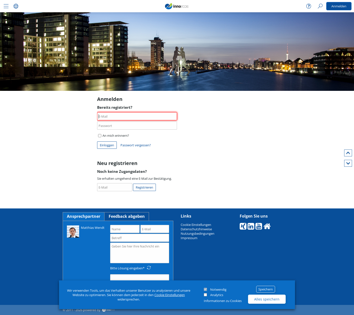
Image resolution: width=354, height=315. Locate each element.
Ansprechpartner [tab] (83, 216)
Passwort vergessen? (135, 145)
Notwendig (218, 289)
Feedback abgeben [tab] (127, 216)
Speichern (265, 289)
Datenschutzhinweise (196, 229)
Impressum (189, 238)
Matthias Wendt (85, 231)
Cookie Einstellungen (169, 295)
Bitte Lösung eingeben (126, 268)
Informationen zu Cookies (223, 301)
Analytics (216, 295)
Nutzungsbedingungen (197, 233)
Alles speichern (267, 299)
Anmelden (338, 6)
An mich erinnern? (113, 135)
